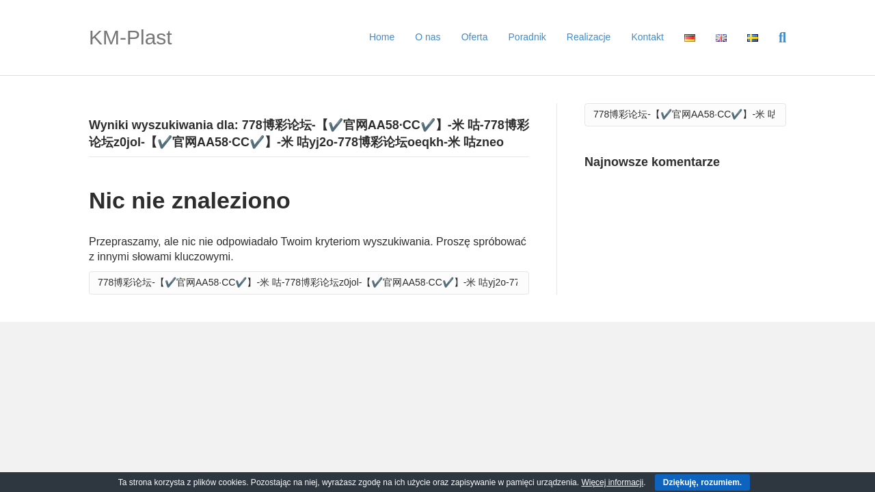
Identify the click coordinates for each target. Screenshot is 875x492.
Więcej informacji (612, 482)
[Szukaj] (777, 37)
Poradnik (527, 36)
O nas (427, 36)
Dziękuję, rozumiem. (702, 482)
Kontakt (647, 36)
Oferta (474, 36)
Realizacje (589, 36)
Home (381, 36)
